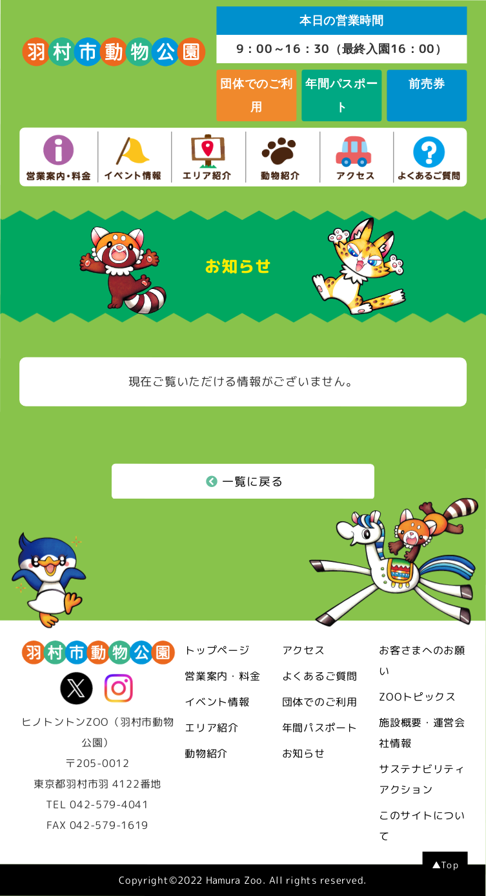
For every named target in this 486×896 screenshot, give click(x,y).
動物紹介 (206, 753)
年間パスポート (341, 95)
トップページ (217, 650)
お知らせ (303, 753)
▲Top (445, 865)
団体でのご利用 (256, 95)
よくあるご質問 (320, 676)
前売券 (427, 83)
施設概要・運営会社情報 (422, 732)
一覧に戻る (244, 481)
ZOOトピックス (417, 697)
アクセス (303, 650)
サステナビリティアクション (422, 779)
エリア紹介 (212, 728)
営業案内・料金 (222, 676)
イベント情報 (217, 702)
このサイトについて (422, 825)
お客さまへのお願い (422, 660)
